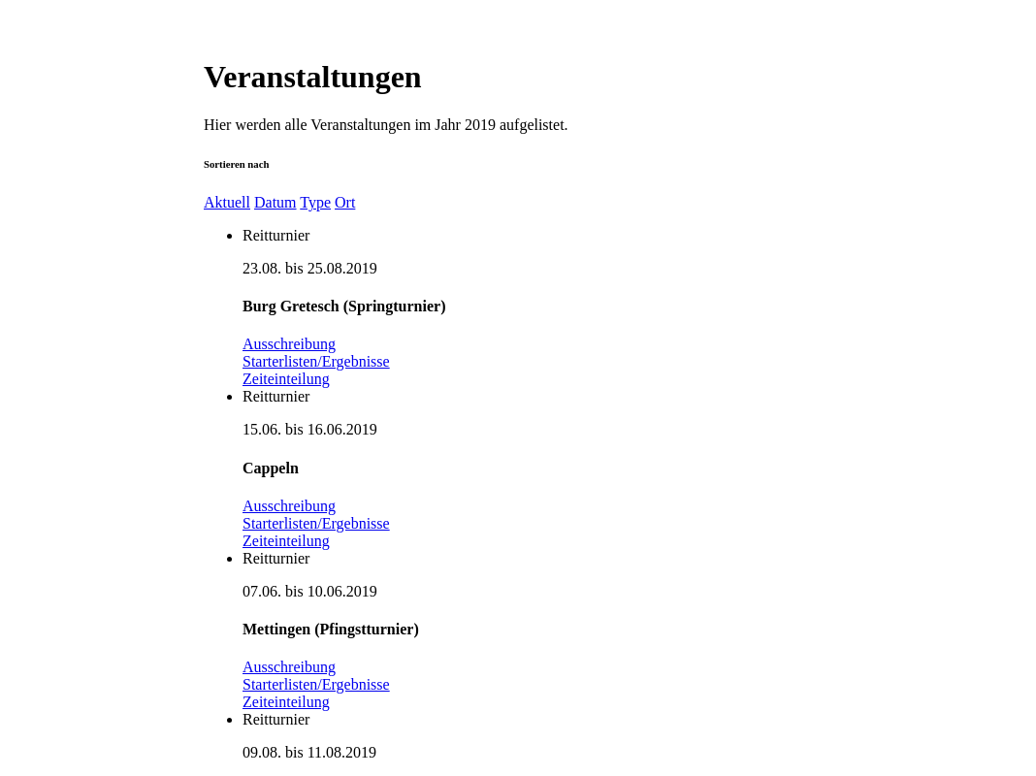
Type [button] (315, 202)
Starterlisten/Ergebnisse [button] (316, 361)
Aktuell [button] (227, 202)
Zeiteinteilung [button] (286, 379)
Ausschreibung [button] (289, 344)
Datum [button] (275, 202)
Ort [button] (345, 202)
